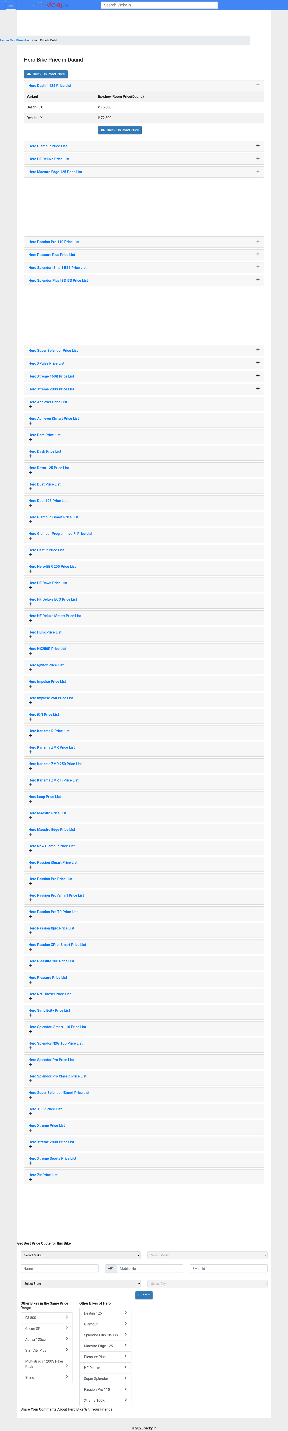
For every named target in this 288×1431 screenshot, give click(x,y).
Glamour (105, 1324)
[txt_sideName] (60, 1268)
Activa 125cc (46, 1339)
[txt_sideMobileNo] (150, 1268)
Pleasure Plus (105, 1356)
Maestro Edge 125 (105, 1345)
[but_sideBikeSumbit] (143, 1295)
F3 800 (46, 1317)
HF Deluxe (105, 1367)
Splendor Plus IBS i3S (105, 1335)
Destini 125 (105, 1313)
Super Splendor (105, 1378)
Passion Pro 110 (105, 1389)
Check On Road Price (46, 74)
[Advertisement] (144, 205)
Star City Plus (46, 1350)
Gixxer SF (46, 1328)
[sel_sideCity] (207, 1283)
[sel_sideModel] (207, 1255)
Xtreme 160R (105, 1400)
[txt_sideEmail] (229, 1268)
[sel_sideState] (81, 1283)
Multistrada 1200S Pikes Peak (46, 1364)
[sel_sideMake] (81, 1255)
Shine (46, 1377)
